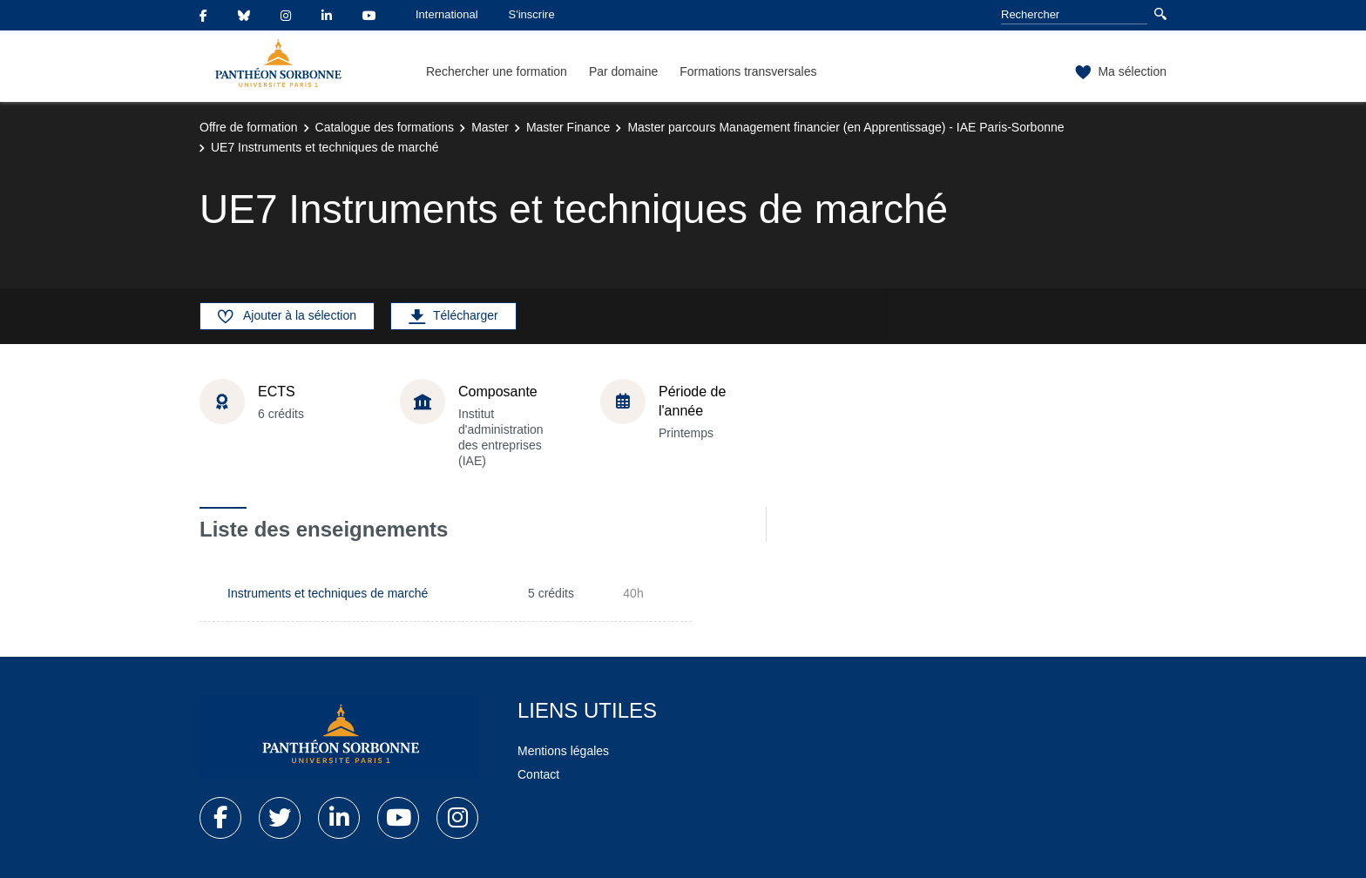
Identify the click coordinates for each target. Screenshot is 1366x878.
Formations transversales (748, 71)
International (447, 14)
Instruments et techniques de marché (327, 593)
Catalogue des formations (385, 127)
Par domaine (623, 71)
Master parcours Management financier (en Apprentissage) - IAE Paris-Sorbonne (845, 127)
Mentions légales (563, 751)
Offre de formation (248, 127)
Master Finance (568, 127)
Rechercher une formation (496, 71)
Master (490, 127)
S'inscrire (532, 14)
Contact (538, 774)
